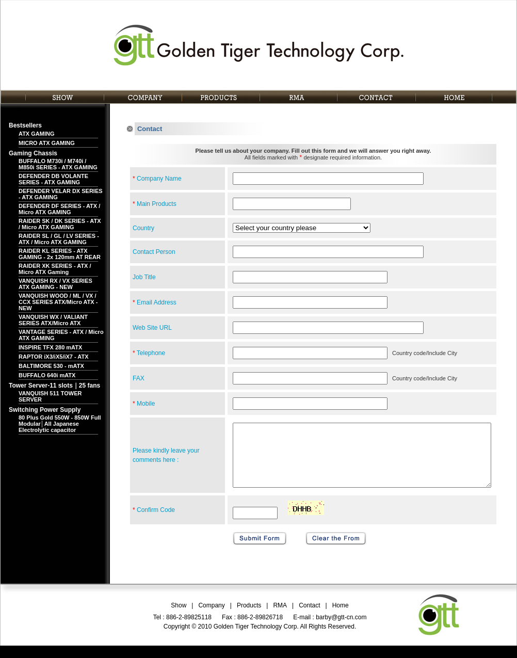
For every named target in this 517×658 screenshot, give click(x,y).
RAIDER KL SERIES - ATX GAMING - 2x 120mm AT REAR (60, 254)
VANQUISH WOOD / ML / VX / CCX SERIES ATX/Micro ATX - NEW (58, 302)
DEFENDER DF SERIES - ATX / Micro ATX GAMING (59, 209)
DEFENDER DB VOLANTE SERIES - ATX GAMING (53, 179)
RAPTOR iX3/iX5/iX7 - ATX (54, 357)
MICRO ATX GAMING (47, 143)
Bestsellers (25, 125)
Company (211, 617)
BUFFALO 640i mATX (47, 375)
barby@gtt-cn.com (341, 629)
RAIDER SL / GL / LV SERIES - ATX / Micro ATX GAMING (59, 239)
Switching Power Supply (44, 409)
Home (340, 617)
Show (178, 617)
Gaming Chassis (33, 153)
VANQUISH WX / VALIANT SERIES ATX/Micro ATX (53, 320)
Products (249, 617)
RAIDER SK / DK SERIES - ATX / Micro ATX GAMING (60, 224)
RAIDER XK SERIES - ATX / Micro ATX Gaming (55, 269)
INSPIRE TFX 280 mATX (50, 347)
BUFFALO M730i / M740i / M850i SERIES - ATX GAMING (58, 164)
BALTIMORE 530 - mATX (51, 366)
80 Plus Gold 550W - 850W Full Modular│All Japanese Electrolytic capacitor (60, 423)
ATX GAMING (36, 134)
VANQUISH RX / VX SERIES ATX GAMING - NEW (55, 284)
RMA (280, 617)
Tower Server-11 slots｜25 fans (54, 385)
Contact (309, 617)
